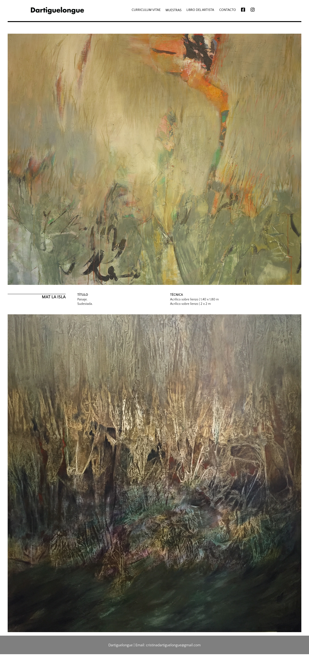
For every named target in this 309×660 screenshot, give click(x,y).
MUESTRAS (173, 10)
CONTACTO (227, 10)
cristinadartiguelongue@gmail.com (173, 645)
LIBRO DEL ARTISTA (200, 10)
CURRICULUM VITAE (146, 10)
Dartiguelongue (120, 645)
